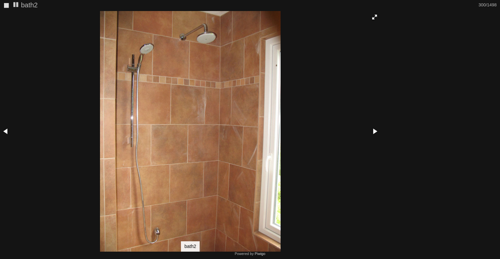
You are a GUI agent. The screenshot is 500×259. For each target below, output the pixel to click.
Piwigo (260, 254)
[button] (374, 17)
